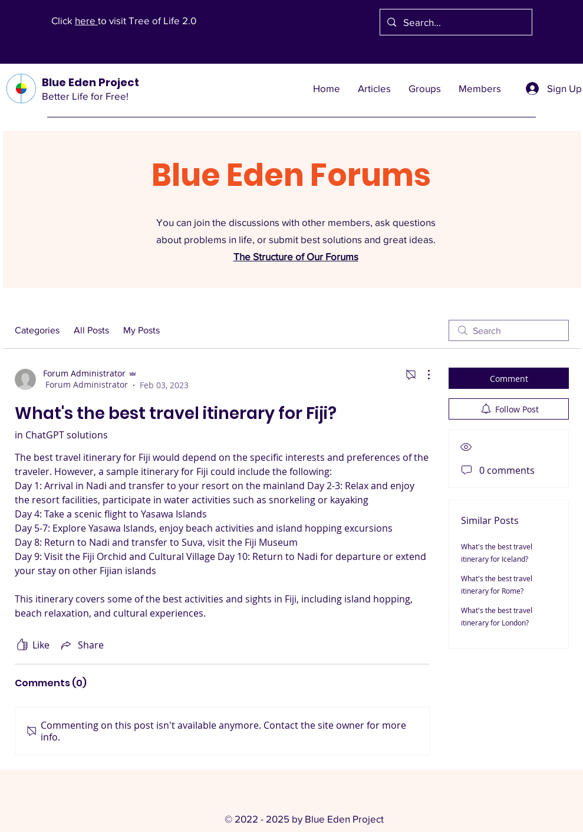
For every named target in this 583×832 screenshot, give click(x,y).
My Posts (141, 330)
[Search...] (455, 22)
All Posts (91, 330)
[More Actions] (423, 375)
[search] (509, 330)
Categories (37, 330)
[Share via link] (81, 645)
